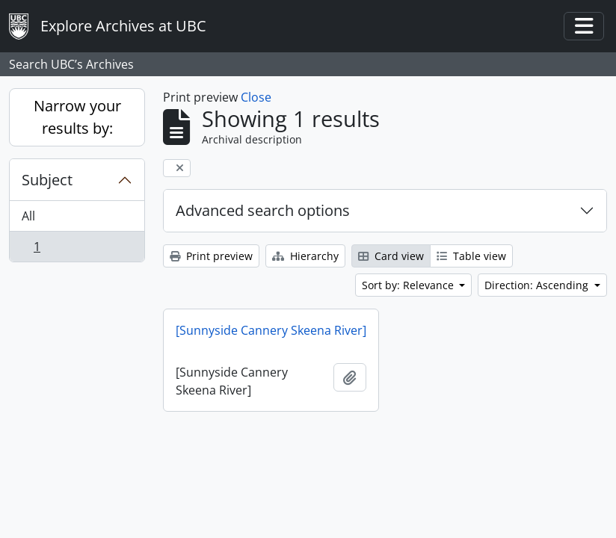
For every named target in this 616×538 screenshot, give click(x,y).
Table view (471, 256)
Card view (391, 256)
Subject (47, 180)
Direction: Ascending (537, 285)
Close (256, 97)
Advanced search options (263, 210)
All (28, 216)
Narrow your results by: (77, 117)
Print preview (211, 256)
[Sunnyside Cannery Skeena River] (271, 330)
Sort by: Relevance (409, 285)
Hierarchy (305, 256)
